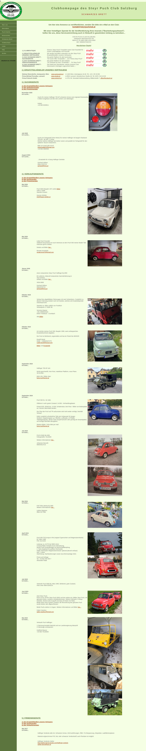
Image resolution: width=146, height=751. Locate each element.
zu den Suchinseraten (29, 179)
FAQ (3, 49)
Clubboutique (6, 42)
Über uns (5, 24)
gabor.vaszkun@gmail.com (45, 612)
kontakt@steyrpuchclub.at (83, 27)
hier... (50, 247)
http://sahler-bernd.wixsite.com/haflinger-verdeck (53, 743)
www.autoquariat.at (57, 74)
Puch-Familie (6, 32)
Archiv (4, 53)
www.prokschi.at (56, 78)
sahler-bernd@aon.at (44, 744)
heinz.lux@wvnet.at (43, 378)
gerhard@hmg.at (43, 166)
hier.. (52, 440)
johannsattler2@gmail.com (46, 147)
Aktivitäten (5, 28)
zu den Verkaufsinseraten (30, 87)
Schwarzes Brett (7, 39)
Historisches (6, 35)
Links (3, 46)
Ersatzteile (46, 346)
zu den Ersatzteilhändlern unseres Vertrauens (37, 86)
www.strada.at (55, 76)
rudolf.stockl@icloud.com (45, 342)
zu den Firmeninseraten (30, 89)
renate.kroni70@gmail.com (45, 252)
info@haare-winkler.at (43, 197)
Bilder (58, 189)
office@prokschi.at (106, 78)
